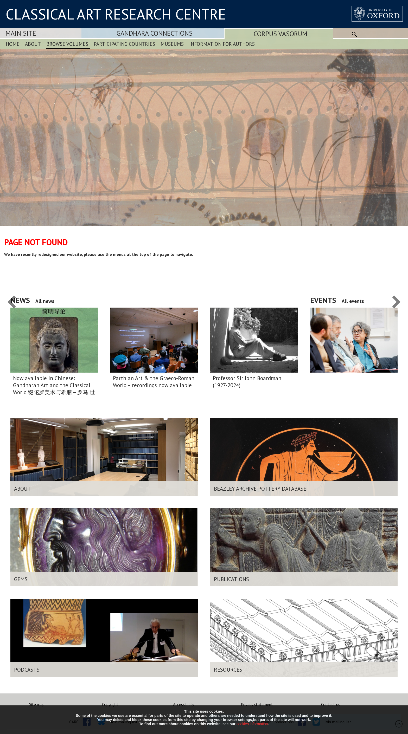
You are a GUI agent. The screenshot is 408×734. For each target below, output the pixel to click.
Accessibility (183, 704)
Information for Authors (222, 44)
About (33, 44)
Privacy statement (257, 704)
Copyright (110, 704)
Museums (172, 44)
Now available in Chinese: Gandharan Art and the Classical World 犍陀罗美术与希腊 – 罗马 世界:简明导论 (54, 385)
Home (13, 44)
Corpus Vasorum (280, 33)
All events (353, 301)
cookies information (252, 724)
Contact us (330, 704)
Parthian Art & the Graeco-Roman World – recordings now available (153, 382)
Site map (36, 704)
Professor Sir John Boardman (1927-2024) (247, 382)
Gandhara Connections (155, 33)
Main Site (20, 33)
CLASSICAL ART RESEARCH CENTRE (116, 14)
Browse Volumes (67, 44)
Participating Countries (124, 44)
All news (44, 301)
